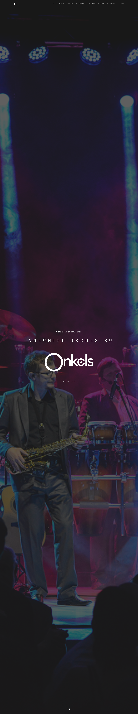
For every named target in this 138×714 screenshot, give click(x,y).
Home (53, 3)
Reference (111, 3)
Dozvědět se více (69, 381)
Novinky (70, 3)
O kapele (61, 3)
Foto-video (91, 3)
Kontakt (121, 3)
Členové (101, 3)
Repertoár (80, 3)
